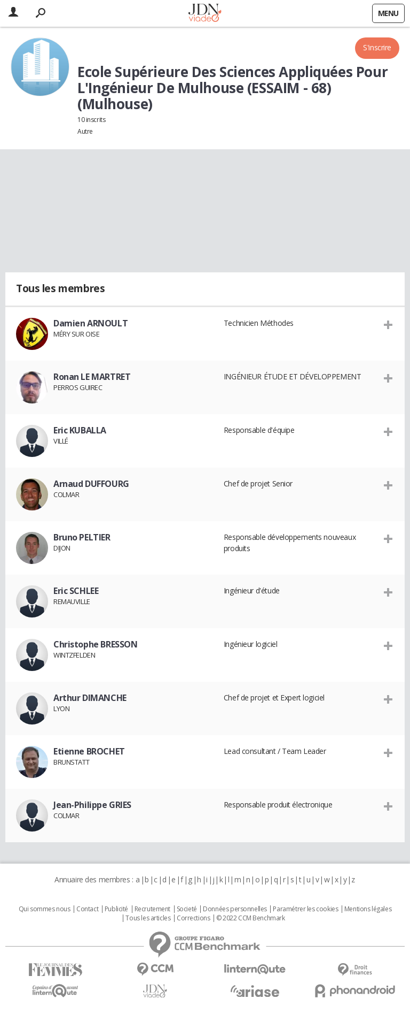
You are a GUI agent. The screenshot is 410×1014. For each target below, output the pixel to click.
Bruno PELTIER (82, 537)
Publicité (116, 909)
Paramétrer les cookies (305, 909)
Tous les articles (147, 918)
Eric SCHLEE (75, 591)
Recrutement (152, 909)
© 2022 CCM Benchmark (250, 918)
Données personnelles (235, 909)
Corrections (193, 918)
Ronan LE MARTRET (91, 377)
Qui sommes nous (44, 909)
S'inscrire (377, 47)
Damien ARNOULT (90, 323)
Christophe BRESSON (95, 644)
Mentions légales (367, 909)
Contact (87, 909)
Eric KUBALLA (79, 430)
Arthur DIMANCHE (90, 698)
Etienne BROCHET (89, 751)
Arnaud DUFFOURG (91, 484)
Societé (187, 909)
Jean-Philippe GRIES (92, 805)
